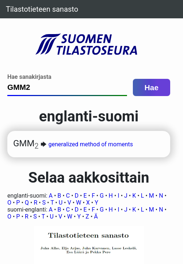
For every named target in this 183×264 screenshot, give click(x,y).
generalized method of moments (90, 144)
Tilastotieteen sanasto (42, 9)
